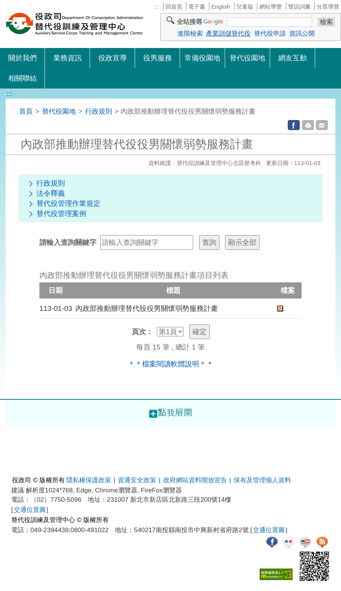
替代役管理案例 (61, 214)
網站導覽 (270, 6)
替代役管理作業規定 (68, 203)
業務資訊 (67, 58)
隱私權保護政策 (88, 480)
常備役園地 (202, 58)
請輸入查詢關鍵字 (67, 242)
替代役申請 (270, 33)
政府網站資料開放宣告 (195, 480)
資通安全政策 (137, 480)
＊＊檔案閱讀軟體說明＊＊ (170, 364)
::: (156, 6)
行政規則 (98, 111)
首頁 (26, 111)
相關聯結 (22, 78)
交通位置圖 (30, 509)
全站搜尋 (189, 22)
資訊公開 (302, 33)
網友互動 (292, 58)
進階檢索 (190, 33)
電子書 (196, 6)
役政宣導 (112, 58)
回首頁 (173, 6)
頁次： (142, 332)
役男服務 (157, 58)
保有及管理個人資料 (262, 480)
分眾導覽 (328, 6)
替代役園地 (247, 58)
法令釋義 (50, 193)
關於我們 (22, 58)
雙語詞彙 (299, 6)
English (220, 6)
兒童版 (244, 6)
